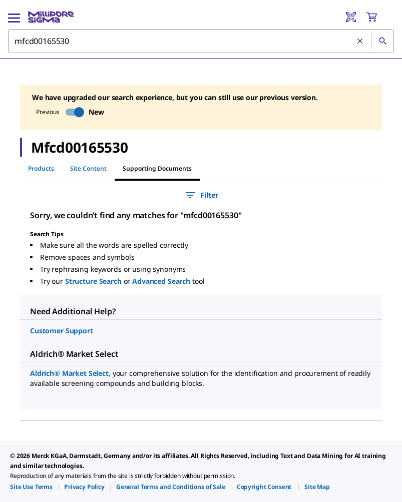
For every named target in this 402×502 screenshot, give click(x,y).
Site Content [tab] (88, 168)
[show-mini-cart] (379, 17)
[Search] (382, 41)
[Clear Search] (360, 42)
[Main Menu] (14, 17)
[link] (31, 486)
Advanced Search (162, 281)
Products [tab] (41, 168)
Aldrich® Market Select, (71, 373)
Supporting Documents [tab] (157, 168)
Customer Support (61, 330)
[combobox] (201, 41)
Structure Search (94, 281)
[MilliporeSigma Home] (51, 17)
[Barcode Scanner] (351, 17)
